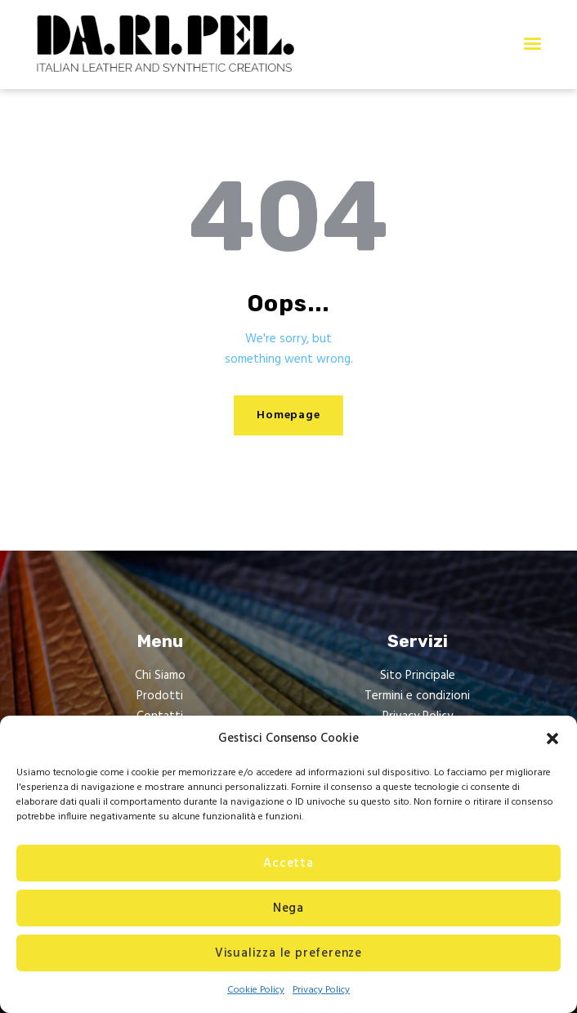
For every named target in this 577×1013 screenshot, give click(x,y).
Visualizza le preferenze (288, 953)
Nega (288, 908)
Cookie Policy (255, 990)
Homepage (288, 415)
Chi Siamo (160, 675)
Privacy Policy (321, 990)
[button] (552, 738)
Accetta (288, 863)
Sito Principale (417, 675)
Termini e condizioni (417, 696)
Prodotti (159, 696)
